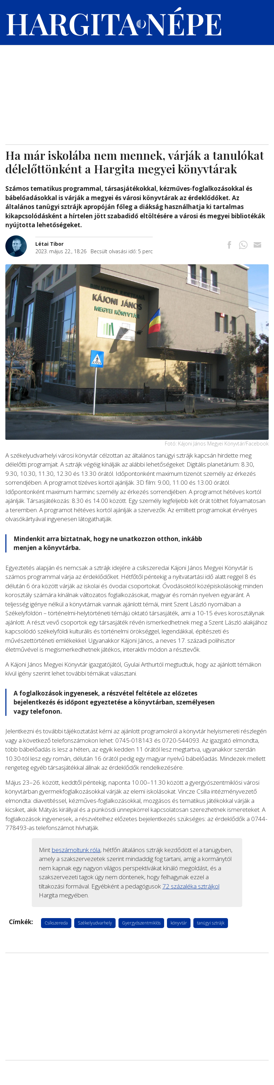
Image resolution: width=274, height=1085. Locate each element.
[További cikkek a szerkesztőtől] (20, 239)
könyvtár (179, 923)
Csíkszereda (56, 923)
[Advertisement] (137, 91)
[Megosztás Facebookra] (229, 245)
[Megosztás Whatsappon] (243, 245)
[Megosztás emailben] (257, 245)
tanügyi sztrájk (210, 923)
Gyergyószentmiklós (141, 923)
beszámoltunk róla (76, 850)
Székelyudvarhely (95, 923)
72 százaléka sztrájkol (190, 886)
